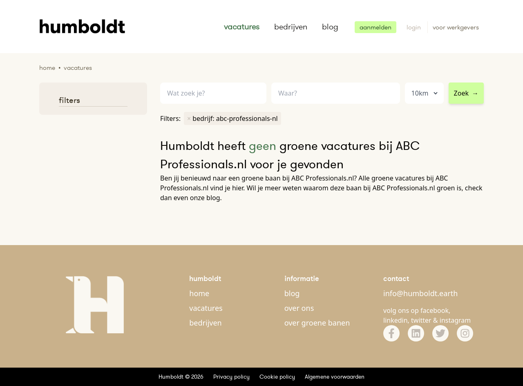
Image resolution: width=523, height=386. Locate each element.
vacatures (241, 26)
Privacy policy (231, 376)
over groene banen (317, 323)
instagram (455, 320)
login (414, 27)
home (199, 293)
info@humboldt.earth (420, 293)
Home (47, 67)
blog (330, 26)
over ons (299, 308)
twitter (421, 320)
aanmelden (375, 27)
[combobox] (335, 93)
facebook (434, 310)
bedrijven (290, 26)
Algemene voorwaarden (334, 376)
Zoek (466, 93)
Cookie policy (277, 376)
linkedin (395, 320)
